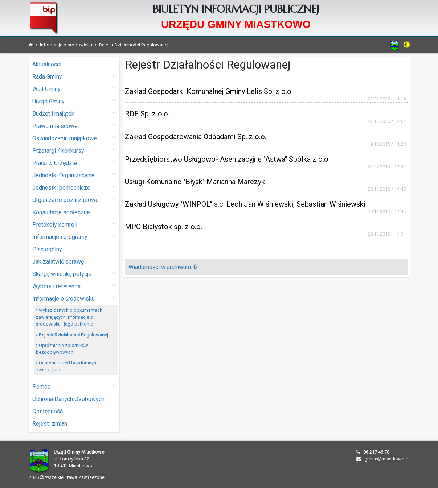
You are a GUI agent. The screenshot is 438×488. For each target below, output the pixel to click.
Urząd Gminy (74, 101)
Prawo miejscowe (74, 125)
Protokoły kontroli (74, 224)
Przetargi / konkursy (74, 150)
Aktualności (46, 64)
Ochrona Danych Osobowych (68, 399)
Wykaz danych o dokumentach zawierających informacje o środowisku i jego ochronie (69, 317)
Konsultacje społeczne (61, 212)
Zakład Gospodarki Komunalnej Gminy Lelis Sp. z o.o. (209, 91)
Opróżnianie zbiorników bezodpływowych (62, 349)
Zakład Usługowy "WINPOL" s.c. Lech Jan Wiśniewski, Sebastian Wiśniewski (245, 204)
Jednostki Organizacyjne (74, 175)
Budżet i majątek (74, 113)
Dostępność (47, 411)
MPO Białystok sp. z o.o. (163, 226)
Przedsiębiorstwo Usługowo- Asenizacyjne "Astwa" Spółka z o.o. (227, 159)
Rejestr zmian (49, 423)
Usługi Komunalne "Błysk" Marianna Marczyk (195, 181)
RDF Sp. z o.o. (147, 113)
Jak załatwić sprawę (58, 261)
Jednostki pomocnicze (74, 187)
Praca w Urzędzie (74, 162)
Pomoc (74, 386)
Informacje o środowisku (74, 298)
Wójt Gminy (74, 88)
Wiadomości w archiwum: (162, 267)
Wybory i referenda (74, 286)
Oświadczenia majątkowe (74, 138)
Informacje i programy (74, 236)
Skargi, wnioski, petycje (74, 273)
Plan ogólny (47, 249)
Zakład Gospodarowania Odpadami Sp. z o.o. (195, 136)
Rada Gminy (74, 76)
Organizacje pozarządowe (74, 199)
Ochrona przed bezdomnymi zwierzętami (67, 366)
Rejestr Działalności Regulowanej (72, 335)
